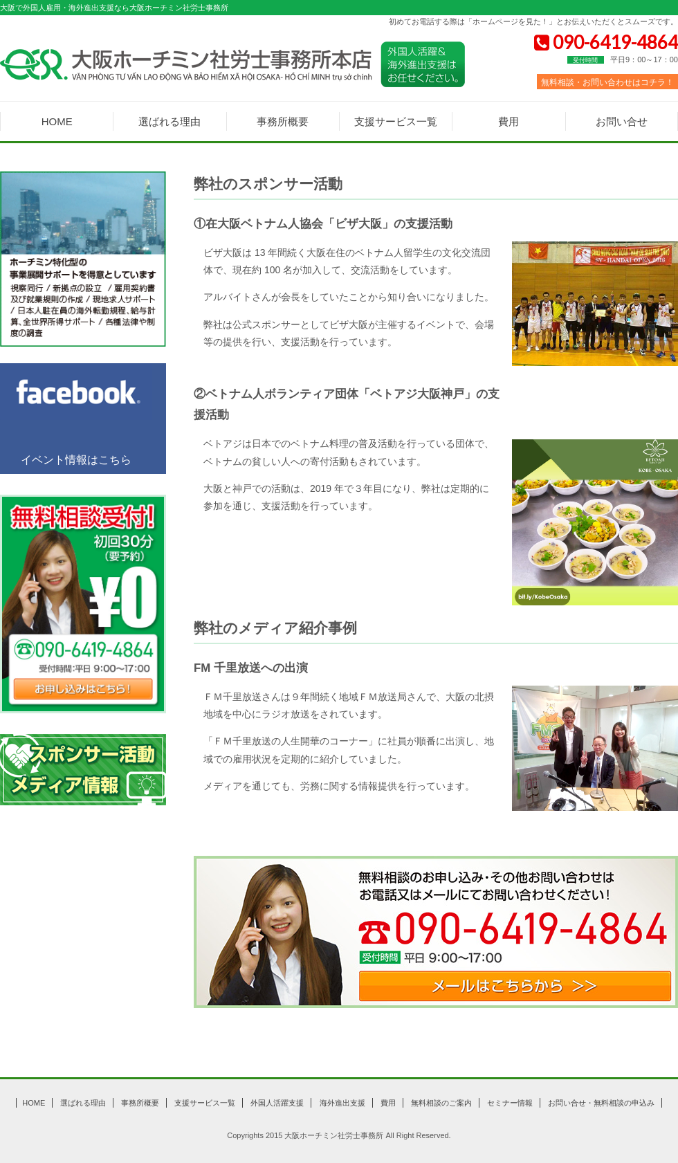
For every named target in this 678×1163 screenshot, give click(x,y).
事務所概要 (283, 121)
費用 (508, 121)
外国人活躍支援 (277, 1103)
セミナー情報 (510, 1103)
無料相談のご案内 (441, 1103)
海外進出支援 (342, 1103)
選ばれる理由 (169, 121)
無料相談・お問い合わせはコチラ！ (607, 81)
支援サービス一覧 (395, 121)
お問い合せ (622, 121)
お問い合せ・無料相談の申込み (601, 1103)
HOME (57, 121)
